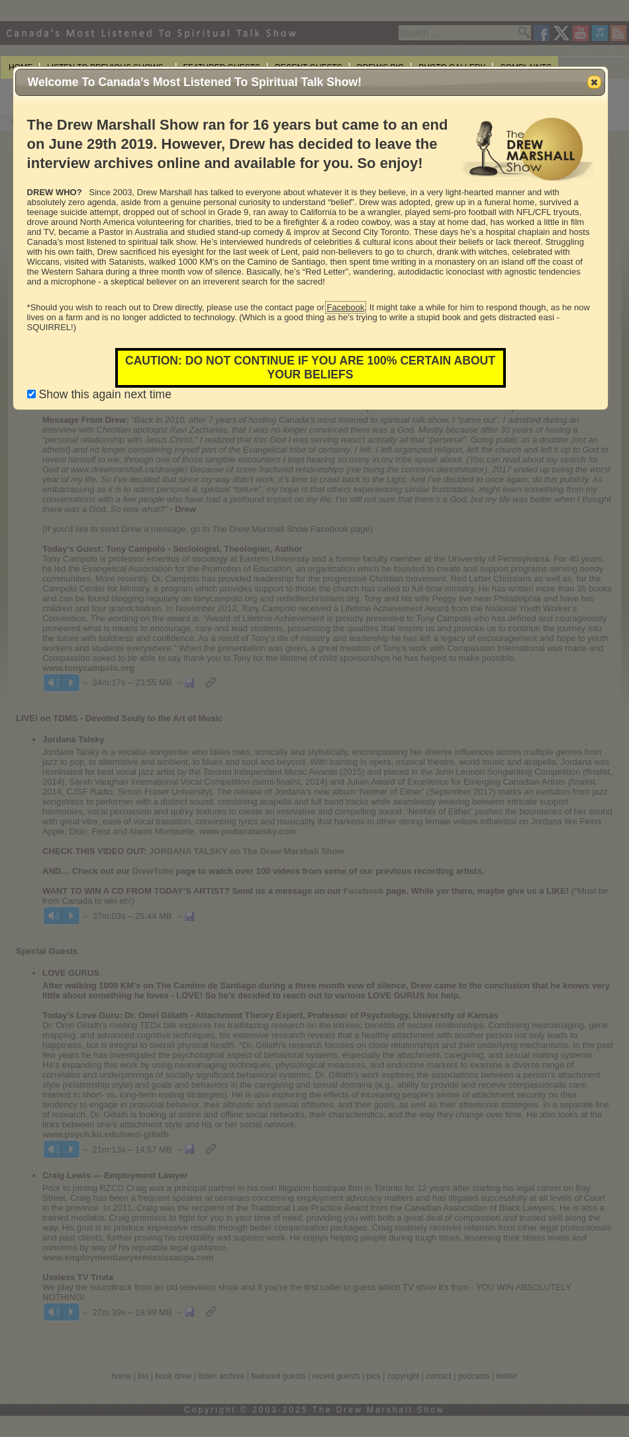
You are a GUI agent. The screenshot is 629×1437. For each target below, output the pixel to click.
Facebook (345, 307)
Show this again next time (99, 394)
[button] (594, 82)
